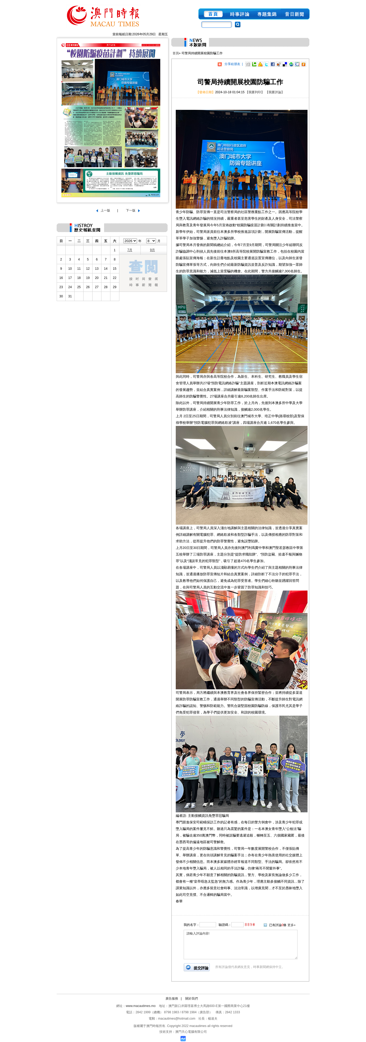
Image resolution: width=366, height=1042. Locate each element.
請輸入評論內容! (240, 944)
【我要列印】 (254, 92)
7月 (129, 250)
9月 (152, 250)
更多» (291, 925)
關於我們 (191, 998)
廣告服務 (171, 998)
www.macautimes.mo (140, 1006)
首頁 (176, 53)
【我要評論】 (274, 92)
